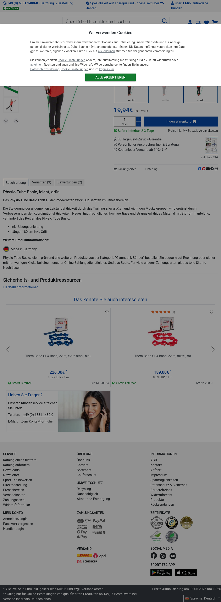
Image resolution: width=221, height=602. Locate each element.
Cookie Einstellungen (71, 60)
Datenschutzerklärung (44, 69)
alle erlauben (106, 51)
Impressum (106, 69)
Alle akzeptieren (110, 77)
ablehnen (36, 64)
